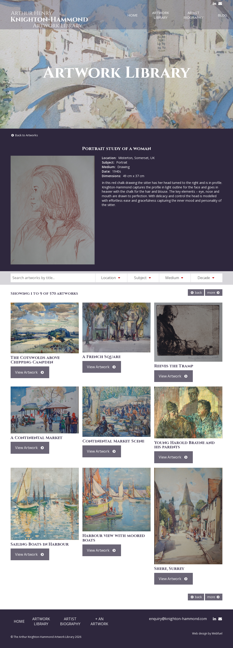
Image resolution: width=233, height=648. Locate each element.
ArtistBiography (70, 621)
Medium (175, 277)
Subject (143, 277)
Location (111, 277)
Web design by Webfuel (207, 633)
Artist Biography (193, 15)
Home (132, 15)
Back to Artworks (24, 135)
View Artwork (30, 372)
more (213, 292)
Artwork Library (160, 15)
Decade (207, 277)
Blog (222, 15)
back (196, 292)
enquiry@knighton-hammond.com (178, 618)
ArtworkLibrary (41, 621)
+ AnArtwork (99, 621)
